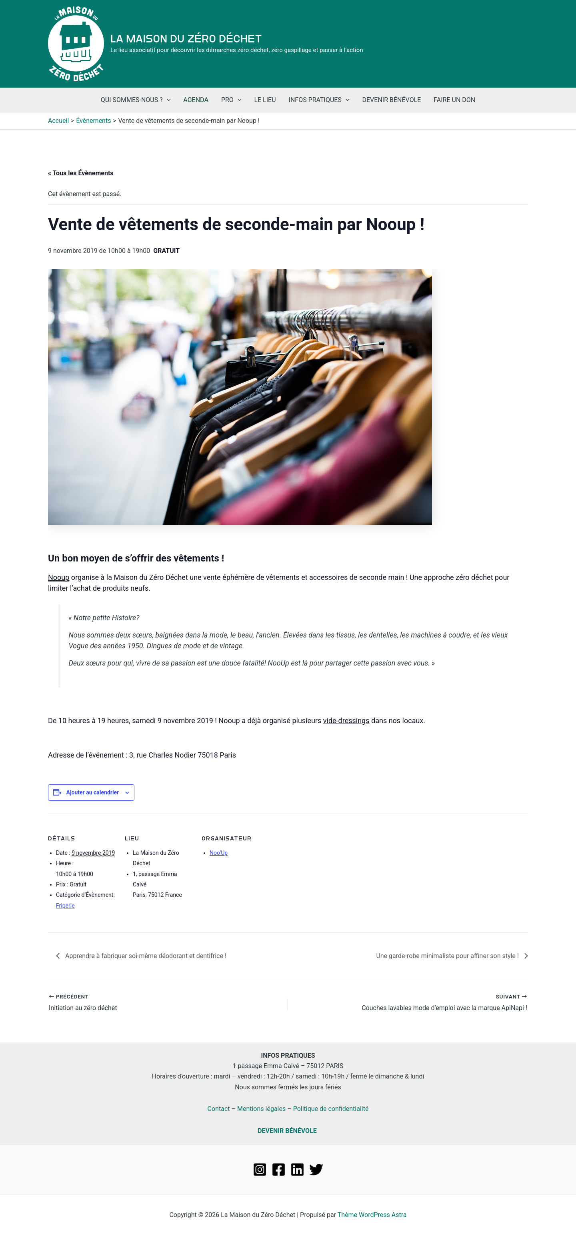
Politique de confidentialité (331, 1109)
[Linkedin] (297, 1170)
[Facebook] (279, 1170)
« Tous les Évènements (81, 173)
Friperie (65, 905)
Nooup (58, 577)
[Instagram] (260, 1170)
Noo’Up (219, 853)
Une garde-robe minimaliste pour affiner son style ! (448, 956)
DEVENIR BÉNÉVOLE (287, 1131)
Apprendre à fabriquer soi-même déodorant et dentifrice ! (145, 956)
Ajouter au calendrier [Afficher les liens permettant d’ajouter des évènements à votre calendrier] (92, 792)
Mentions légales (261, 1109)
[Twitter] (316, 1170)
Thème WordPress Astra (372, 1215)
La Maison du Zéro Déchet (186, 39)
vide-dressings (346, 720)
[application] (167, 100)
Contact (219, 1109)
